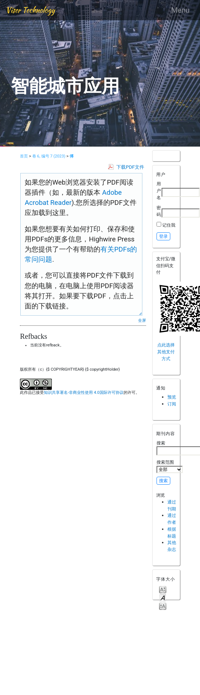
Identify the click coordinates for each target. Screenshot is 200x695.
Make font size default (162, 597)
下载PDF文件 (130, 167)
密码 (159, 211)
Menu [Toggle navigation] (180, 10)
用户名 (159, 190)
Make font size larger (162, 606)
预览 (171, 397)
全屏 (142, 320)
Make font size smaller (162, 589)
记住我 (168, 225)
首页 (24, 156)
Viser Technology (30, 10)
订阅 (171, 404)
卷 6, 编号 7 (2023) (49, 156)
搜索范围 (170, 466)
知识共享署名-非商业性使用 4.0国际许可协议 (83, 392)
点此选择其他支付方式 (166, 351)
